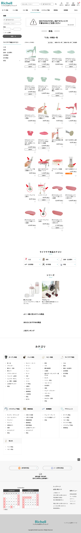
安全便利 (47, 385)
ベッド (27, 378)
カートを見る (73, 496)
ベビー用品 (25, 10)
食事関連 (28, 391)
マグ (46, 365)
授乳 (46, 363)
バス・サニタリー (12, 417)
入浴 (4, 47)
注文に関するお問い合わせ (60, 495)
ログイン (72, 499)
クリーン (9, 422)
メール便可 (7, 33)
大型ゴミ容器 (29, 415)
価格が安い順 (58, 42)
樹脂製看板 (29, 420)
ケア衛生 (28, 384)
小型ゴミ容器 (29, 417)
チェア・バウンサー (50, 390)
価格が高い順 (68, 42)
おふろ (46, 378)
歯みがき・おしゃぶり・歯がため (52, 374)
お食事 (46, 371)
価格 (4, 27)
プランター (10, 365)
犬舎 (27, 376)
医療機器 (66, 10)
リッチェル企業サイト (70, 523)
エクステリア (10, 430)
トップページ (57, 486)
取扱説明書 (56, 508)
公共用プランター (12, 384)
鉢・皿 (9, 363)
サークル (28, 368)
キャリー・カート (30, 363)
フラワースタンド (12, 373)
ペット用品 (15, 10)
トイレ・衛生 (48, 380)
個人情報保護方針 (58, 500)
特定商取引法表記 (57, 497)
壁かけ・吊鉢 (10, 368)
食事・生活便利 (7, 52)
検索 (55, 4)
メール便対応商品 (57, 468)
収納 (46, 388)
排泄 (4, 50)
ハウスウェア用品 (45, 10)
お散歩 (27, 386)
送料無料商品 (23, 468)
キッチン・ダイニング (13, 415)
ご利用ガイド (56, 493)
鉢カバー (9, 371)
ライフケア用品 (35, 10)
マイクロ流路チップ (50, 417)
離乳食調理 (47, 368)
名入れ (76, 10)
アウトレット (69, 409)
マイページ (72, 501)
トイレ (27, 381)
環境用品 (56, 10)
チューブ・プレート (50, 415)
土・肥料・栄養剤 (12, 381)
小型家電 (28, 394)
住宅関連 (5, 55)
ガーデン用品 (5, 10)
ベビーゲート (48, 383)
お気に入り (72, 503)
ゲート (27, 373)
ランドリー (10, 420)
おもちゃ (28, 389)
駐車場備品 (29, 425)
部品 (4, 60)
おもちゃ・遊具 (49, 398)
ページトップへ (79, 459)
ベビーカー (47, 393)
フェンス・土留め (12, 376)
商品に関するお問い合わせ (60, 503)
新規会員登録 (73, 494)
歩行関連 (5, 58)
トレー (27, 371)
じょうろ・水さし (12, 378)
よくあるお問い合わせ (59, 506)
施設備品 (28, 422)
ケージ (27, 365)
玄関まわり (10, 425)
